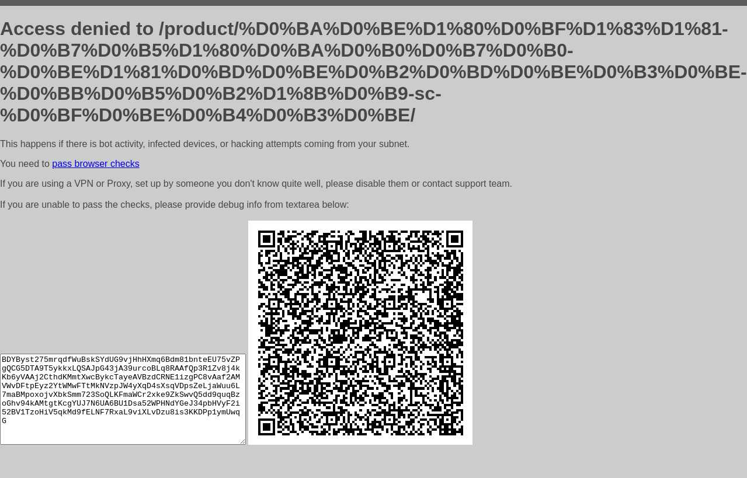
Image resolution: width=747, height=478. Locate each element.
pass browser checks (95, 164)
